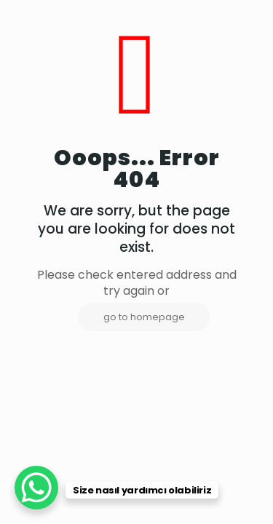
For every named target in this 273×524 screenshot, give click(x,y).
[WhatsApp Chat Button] (36, 487)
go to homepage (144, 317)
